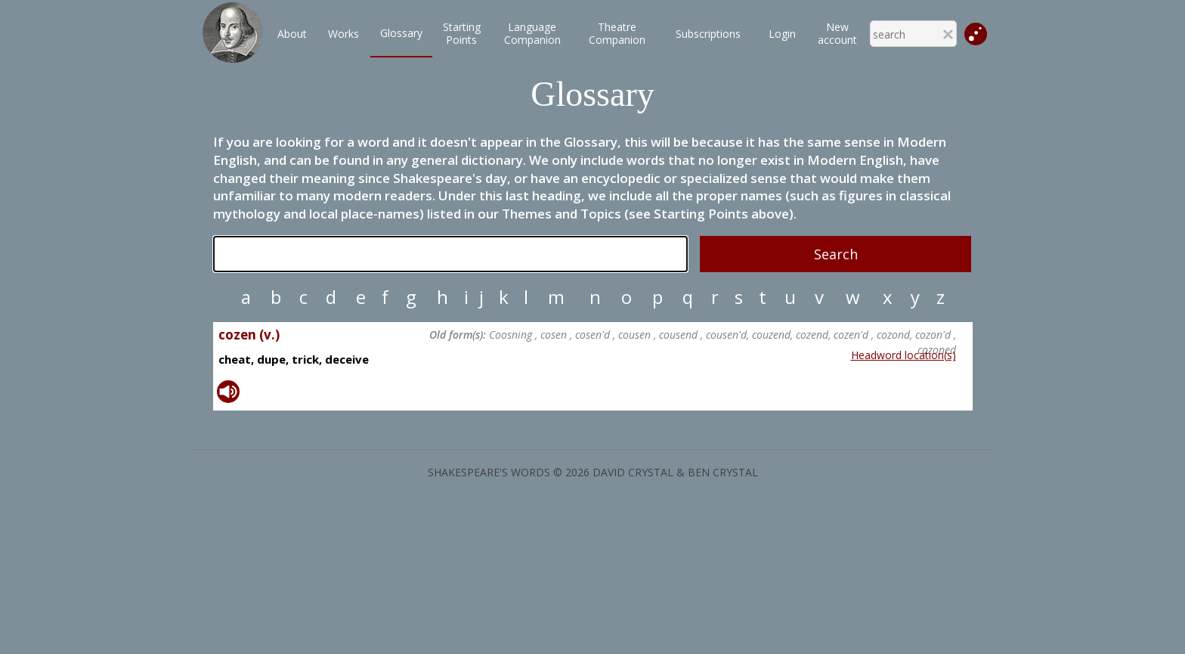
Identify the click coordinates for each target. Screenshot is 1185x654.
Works (343, 33)
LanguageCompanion (532, 33)
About (292, 33)
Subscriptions (708, 33)
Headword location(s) (903, 355)
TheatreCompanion (617, 33)
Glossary (401, 32)
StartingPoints (462, 33)
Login (782, 33)
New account (837, 33)
